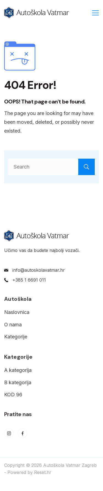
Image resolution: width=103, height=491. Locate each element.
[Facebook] (22, 433)
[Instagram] (9, 433)
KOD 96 (13, 394)
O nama (13, 324)
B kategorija (17, 382)
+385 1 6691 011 (29, 280)
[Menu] (95, 13)
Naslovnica (16, 312)
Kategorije (15, 337)
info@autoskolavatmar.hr (38, 270)
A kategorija (18, 370)
